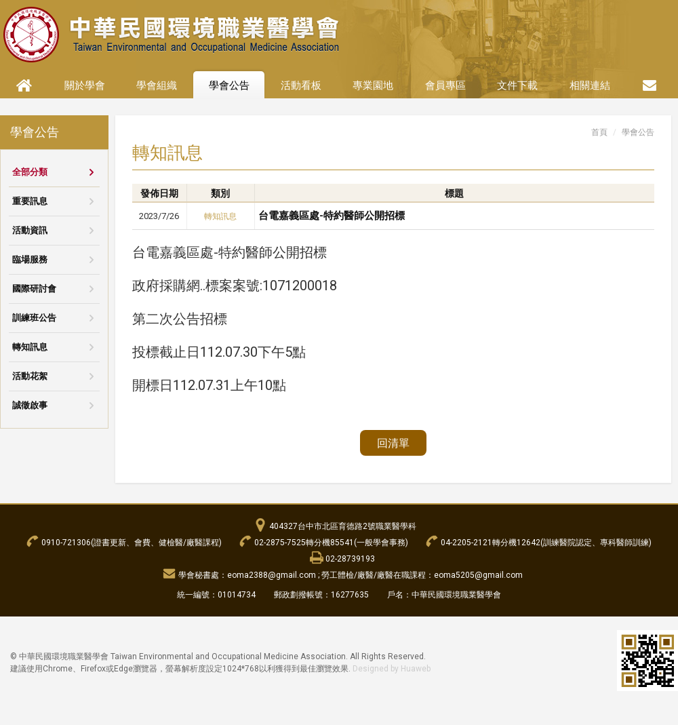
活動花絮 (29, 376)
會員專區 (445, 85)
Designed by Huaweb (392, 668)
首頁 (599, 132)
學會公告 (229, 85)
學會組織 (156, 85)
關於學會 (84, 85)
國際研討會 (34, 288)
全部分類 (29, 172)
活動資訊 (29, 230)
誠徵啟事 (29, 405)
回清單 (393, 443)
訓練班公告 (34, 318)
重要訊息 (29, 201)
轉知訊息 (29, 347)
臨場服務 (29, 259)
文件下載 (517, 85)
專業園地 (373, 85)
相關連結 (590, 85)
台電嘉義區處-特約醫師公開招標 (331, 216)
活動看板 (301, 85)
